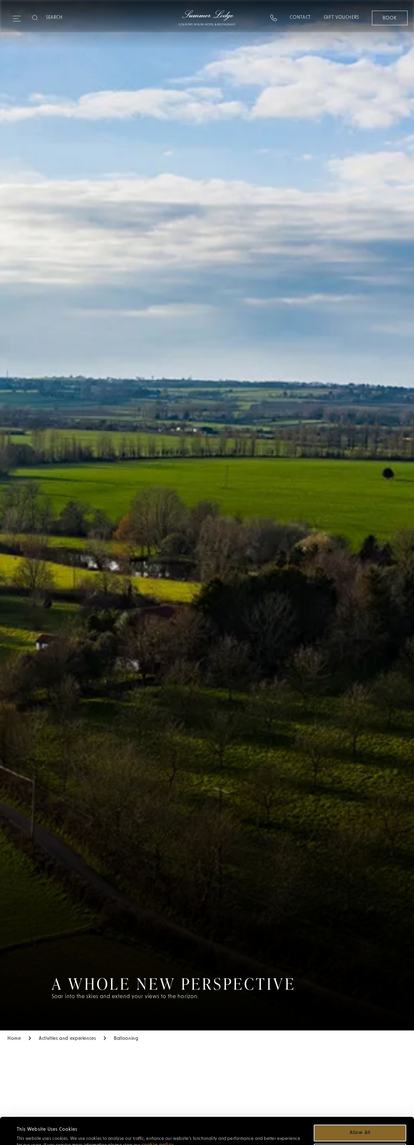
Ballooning (126, 1038)
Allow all (360, 1109)
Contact (300, 17)
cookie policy (158, 1121)
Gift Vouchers (341, 17)
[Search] (71, 18)
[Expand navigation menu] (17, 15)
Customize (360, 1128)
